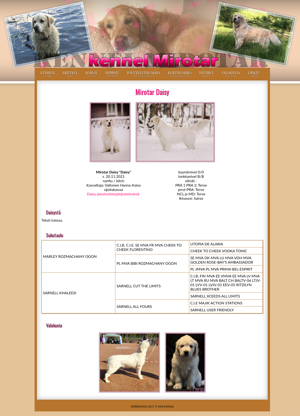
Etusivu (47, 74)
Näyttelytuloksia (143, 74)
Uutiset (206, 74)
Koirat (91, 74)
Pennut (112, 74)
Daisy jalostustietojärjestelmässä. (113, 194)
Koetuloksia (179, 74)
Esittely (70, 74)
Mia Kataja (166, 406)
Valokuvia (230, 74)
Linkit (253, 74)
